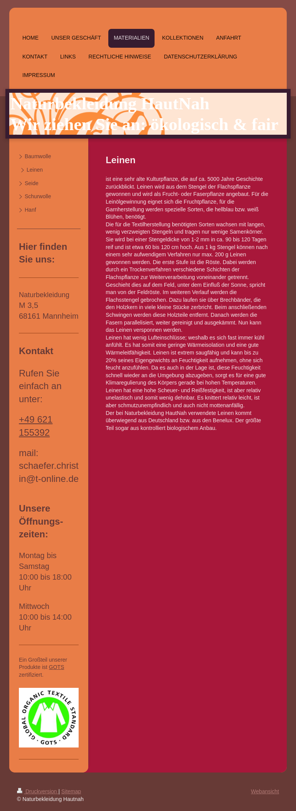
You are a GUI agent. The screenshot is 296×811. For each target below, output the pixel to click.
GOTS (56, 667)
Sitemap (71, 791)
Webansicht (265, 791)
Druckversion (37, 791)
